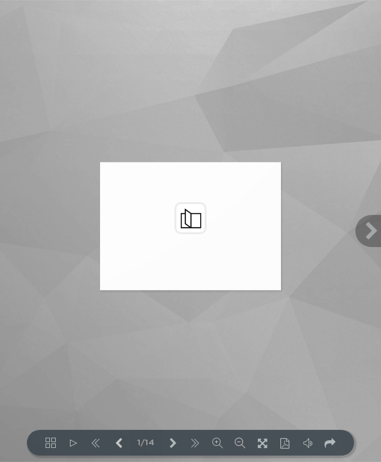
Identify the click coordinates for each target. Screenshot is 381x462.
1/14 (146, 443)
